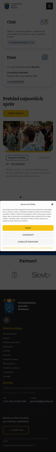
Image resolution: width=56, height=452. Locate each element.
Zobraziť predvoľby (28, 242)
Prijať (28, 228)
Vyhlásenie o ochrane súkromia (40, 248)
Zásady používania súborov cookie (15, 248)
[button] (52, 204)
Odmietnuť (28, 235)
